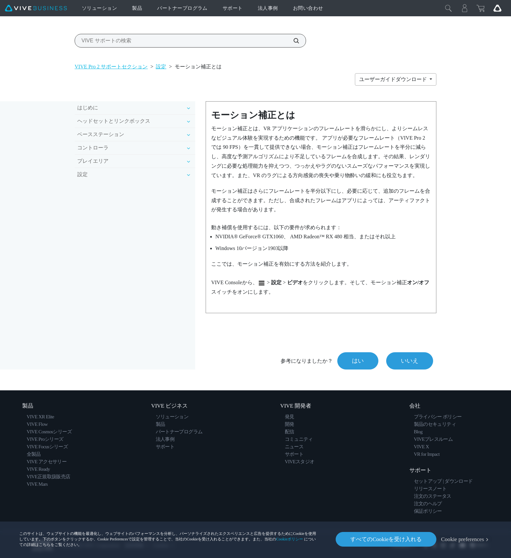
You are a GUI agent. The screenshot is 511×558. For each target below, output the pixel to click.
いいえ (409, 360)
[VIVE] (36, 8)
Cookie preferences (462, 539)
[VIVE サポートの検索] (292, 40)
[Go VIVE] (497, 8)
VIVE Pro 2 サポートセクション (111, 66)
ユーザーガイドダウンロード (393, 79)
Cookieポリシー (289, 539)
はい (358, 360)
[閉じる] (448, 8)
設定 (161, 66)
